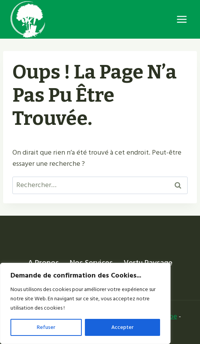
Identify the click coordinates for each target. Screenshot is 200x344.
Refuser (46, 327)
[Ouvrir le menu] (181, 19)
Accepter (122, 327)
